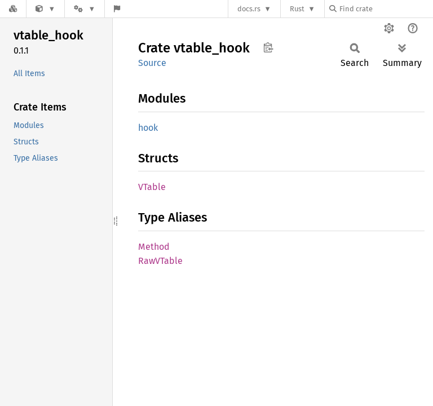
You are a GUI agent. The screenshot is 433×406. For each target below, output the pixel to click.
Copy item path (268, 47)
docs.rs (248, 9)
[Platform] (84, 8)
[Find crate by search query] (385, 8)
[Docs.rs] (13, 8)
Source (152, 63)
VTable (152, 187)
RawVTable (160, 260)
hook (148, 127)
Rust (297, 9)
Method (154, 246)
